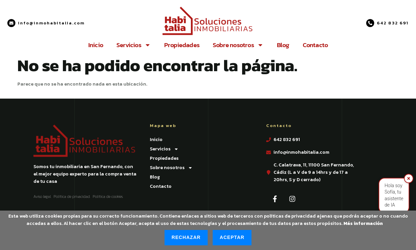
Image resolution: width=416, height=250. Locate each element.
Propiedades (181, 45)
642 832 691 (393, 23)
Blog (283, 45)
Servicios (133, 44)
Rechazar (186, 237)
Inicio (95, 45)
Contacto (315, 45)
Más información (363, 223)
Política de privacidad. (72, 197)
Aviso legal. (42, 197)
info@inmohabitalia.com (51, 23)
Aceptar (232, 237)
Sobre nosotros (238, 44)
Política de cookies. (108, 197)
